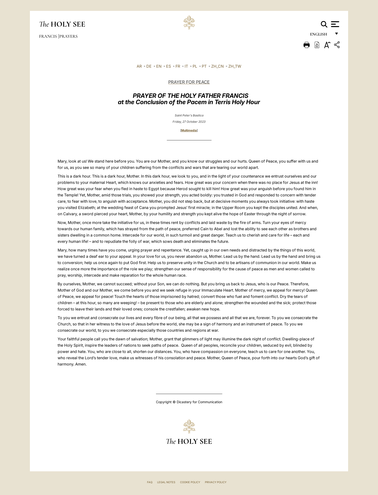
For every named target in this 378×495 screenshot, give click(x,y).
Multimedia (189, 130)
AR (139, 66)
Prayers (68, 36)
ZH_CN (217, 66)
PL (195, 66)
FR (178, 66)
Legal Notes (166, 482)
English (321, 35)
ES (168, 66)
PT (204, 66)
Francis (48, 36)
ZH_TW (234, 66)
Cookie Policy (190, 482)
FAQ (149, 482)
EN (159, 66)
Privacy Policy (215, 482)
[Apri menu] (334, 24)
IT (186, 66)
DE (149, 66)
